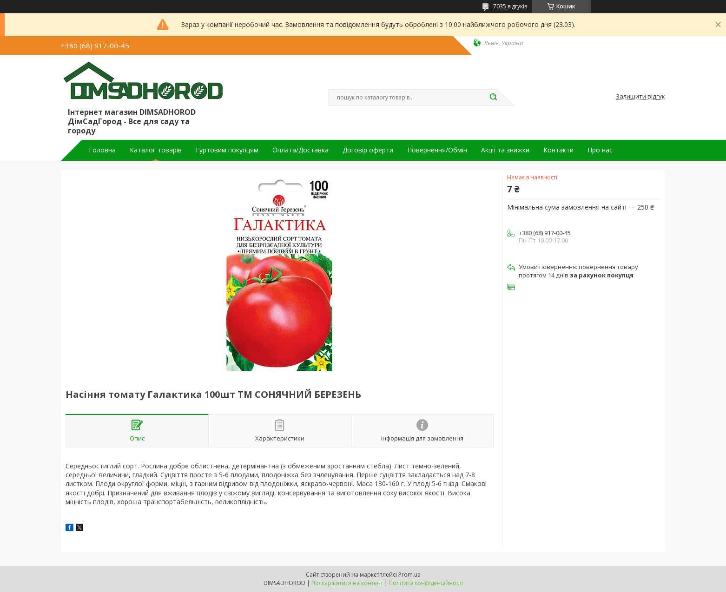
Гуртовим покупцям (227, 150)
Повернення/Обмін (437, 150)
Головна (102, 150)
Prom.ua (409, 575)
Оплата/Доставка (300, 150)
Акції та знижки (505, 150)
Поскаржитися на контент (347, 583)
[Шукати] (493, 97)
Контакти (558, 150)
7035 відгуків (510, 6)
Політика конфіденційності (426, 583)
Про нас (600, 150)
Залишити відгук (640, 96)
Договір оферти (368, 150)
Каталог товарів (156, 150)
